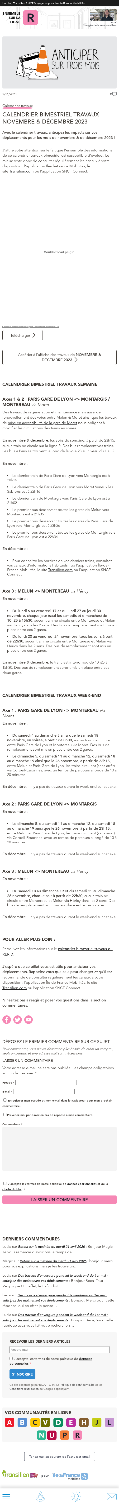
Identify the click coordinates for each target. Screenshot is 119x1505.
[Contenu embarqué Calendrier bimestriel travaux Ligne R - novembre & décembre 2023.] (59, 252)
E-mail (7, 1091)
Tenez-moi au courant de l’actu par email (59, 1456)
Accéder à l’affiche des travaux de (59, 357)
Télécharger (20, 335)
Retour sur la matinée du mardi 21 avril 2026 (51, 1246)
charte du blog (12, 1189)
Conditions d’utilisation (24, 1388)
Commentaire (12, 1124)
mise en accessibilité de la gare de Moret (42, 423)
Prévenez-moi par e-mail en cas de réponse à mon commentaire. (48, 1115)
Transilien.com (21, 171)
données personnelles (81, 1184)
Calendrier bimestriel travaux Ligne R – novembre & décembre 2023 (30, 327)
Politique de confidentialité (77, 1384)
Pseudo (8, 1082)
